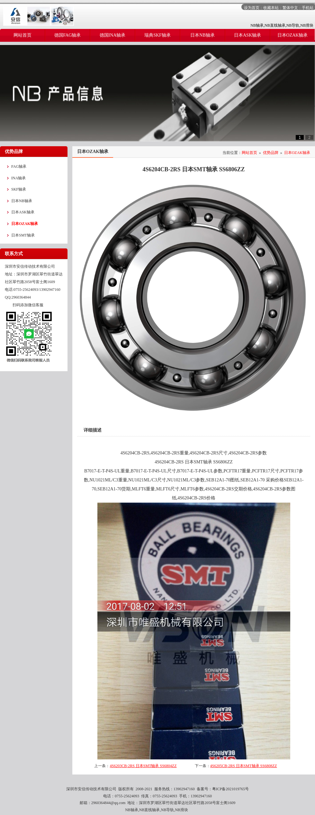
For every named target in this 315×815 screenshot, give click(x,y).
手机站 (307, 7)
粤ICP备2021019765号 (230, 789)
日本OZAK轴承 (297, 152)
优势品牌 (270, 152)
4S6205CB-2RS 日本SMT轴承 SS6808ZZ (243, 766)
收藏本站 (271, 7)
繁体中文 (290, 7)
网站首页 (249, 152)
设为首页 (251, 7)
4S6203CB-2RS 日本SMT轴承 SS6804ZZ (143, 766)
